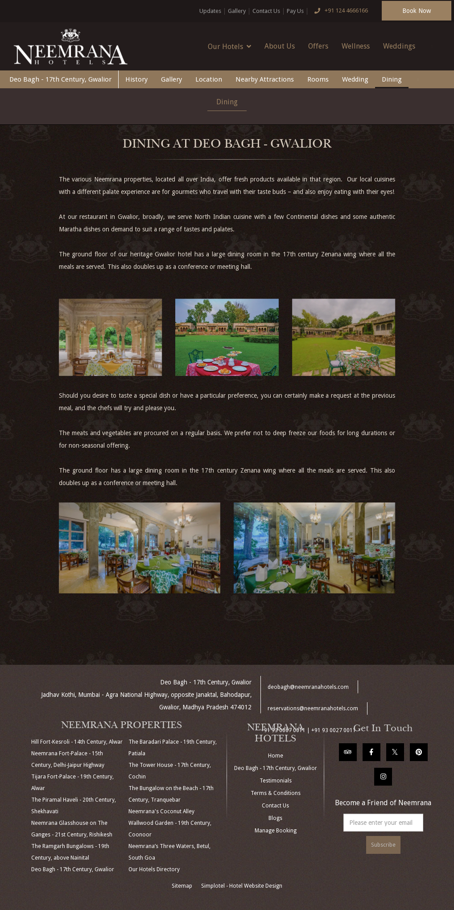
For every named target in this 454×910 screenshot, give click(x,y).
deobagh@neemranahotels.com (308, 687)
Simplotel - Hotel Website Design (241, 886)
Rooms (318, 79)
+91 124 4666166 (339, 11)
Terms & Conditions (276, 793)
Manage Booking (276, 831)
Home (275, 756)
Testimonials (276, 781)
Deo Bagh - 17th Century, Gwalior (60, 79)
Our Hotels (229, 46)
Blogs (275, 818)
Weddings (399, 46)
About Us (279, 46)
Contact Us (266, 11)
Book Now (416, 10)
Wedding (355, 79)
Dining (392, 79)
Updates (210, 11)
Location (208, 79)
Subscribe (383, 845)
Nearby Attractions (264, 79)
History (136, 79)
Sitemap (182, 886)
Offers (318, 46)
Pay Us (295, 11)
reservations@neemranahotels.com (313, 708)
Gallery (237, 11)
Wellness (356, 46)
